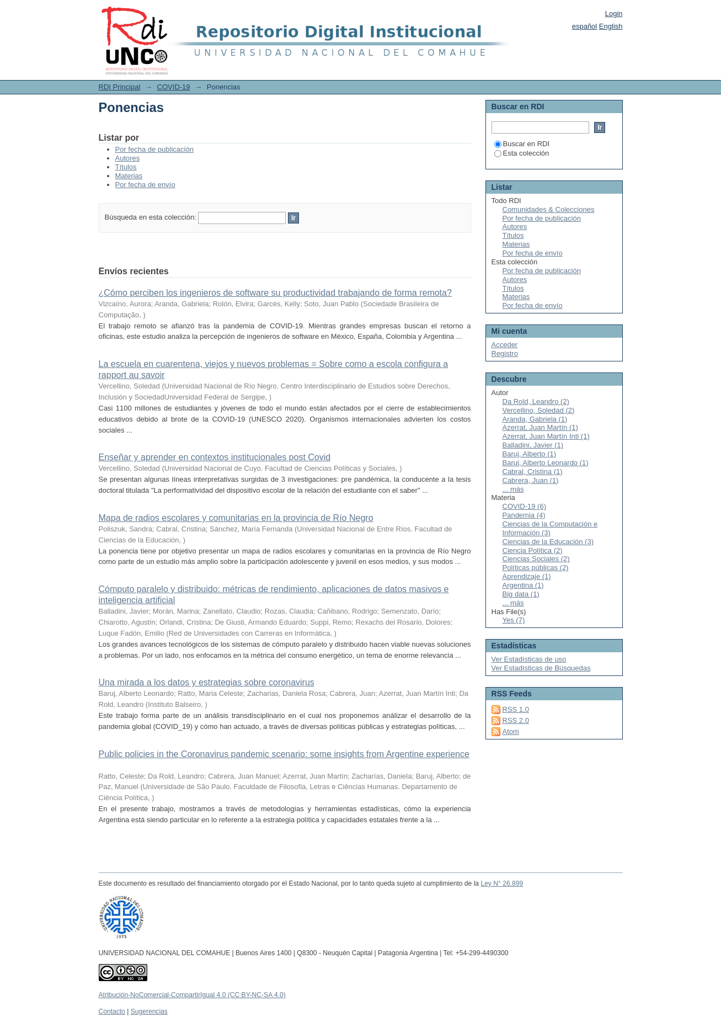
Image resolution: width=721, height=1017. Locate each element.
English (611, 26)
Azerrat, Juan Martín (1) (540, 427)
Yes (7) (514, 620)
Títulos (126, 167)
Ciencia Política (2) (533, 550)
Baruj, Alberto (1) (530, 454)
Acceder (505, 344)
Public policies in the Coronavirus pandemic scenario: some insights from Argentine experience (284, 754)
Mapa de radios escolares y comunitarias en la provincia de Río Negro (236, 518)
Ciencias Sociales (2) (536, 559)
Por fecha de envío (145, 184)
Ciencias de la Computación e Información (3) (550, 528)
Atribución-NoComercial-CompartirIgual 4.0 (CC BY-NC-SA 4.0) (192, 995)
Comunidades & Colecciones (549, 209)
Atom (511, 731)
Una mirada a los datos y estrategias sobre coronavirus (206, 682)
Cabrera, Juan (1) (531, 480)
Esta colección (521, 153)
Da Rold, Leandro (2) (536, 401)
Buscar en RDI (522, 144)
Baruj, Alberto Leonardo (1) (546, 463)
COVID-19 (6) (524, 506)
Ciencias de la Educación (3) (548, 541)
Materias (129, 176)
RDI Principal (120, 87)
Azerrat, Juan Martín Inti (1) (546, 436)
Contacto (112, 1011)
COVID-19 (173, 87)
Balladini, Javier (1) (533, 445)
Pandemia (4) (524, 515)
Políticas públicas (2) (536, 567)
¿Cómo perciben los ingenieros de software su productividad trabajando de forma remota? (275, 292)
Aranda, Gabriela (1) (535, 419)
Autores (127, 158)
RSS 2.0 (516, 720)
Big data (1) (521, 594)
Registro (505, 353)
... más (513, 489)
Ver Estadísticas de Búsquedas (541, 668)
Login (614, 13)
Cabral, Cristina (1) (533, 471)
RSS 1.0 (516, 709)
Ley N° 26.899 (501, 883)
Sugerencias (149, 1011)
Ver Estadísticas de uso (529, 659)
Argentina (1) (523, 585)
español (584, 26)
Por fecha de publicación (154, 149)
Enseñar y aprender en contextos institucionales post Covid (215, 457)
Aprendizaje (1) (527, 576)
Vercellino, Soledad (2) (539, 410)
